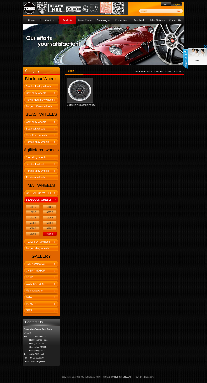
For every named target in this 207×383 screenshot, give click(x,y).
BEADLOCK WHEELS (39, 199)
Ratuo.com (149, 377)
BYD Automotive (35, 264)
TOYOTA (31, 304)
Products (67, 20)
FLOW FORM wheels (38, 241)
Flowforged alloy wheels (40, 99)
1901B (32, 217)
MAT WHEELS (148, 71)
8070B (32, 228)
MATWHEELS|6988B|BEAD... (82, 105)
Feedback (139, 20)
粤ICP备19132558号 (122, 377)
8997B (49, 212)
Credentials (121, 20)
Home (31, 20)
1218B (49, 207)
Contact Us (175, 20)
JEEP (29, 310)
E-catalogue (103, 20)
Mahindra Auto (34, 290)
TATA (29, 297)
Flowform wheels (35, 177)
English (176, 4)
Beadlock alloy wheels (38, 86)
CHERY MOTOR (35, 270)
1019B (32, 212)
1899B (32, 233)
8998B (49, 228)
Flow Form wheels (36, 135)
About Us (49, 20)
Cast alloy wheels (36, 93)
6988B (49, 233)
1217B (32, 207)
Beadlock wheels (35, 128)
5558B (32, 223)
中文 (166, 4)
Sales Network (157, 20)
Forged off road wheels (39, 106)
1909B (49, 217)
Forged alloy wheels (37, 142)
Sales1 (198, 61)
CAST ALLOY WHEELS (39, 193)
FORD (29, 277)
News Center (85, 20)
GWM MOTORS (35, 284)
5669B (49, 223)
